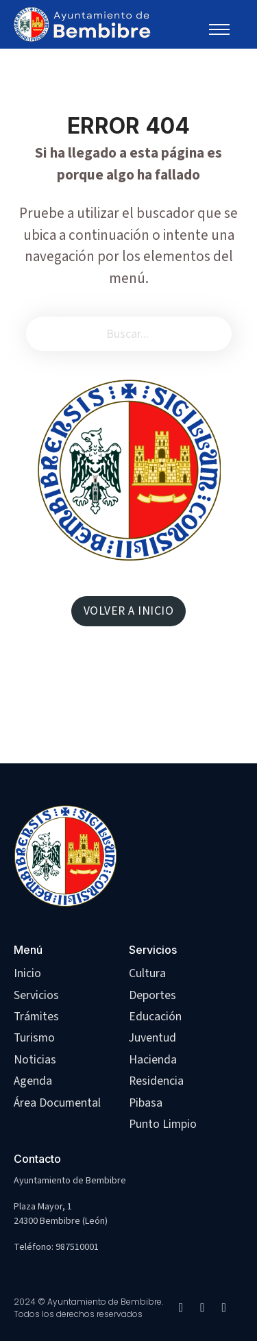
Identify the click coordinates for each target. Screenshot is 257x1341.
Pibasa (145, 1102)
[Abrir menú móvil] (225, 29)
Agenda (33, 1081)
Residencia (156, 1081)
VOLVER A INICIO (129, 610)
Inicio (27, 973)
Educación (155, 1016)
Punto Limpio (163, 1124)
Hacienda (153, 1059)
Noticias (35, 1059)
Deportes (152, 995)
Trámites (36, 1016)
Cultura (147, 973)
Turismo (34, 1037)
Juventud (152, 1037)
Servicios (36, 995)
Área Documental (57, 1102)
